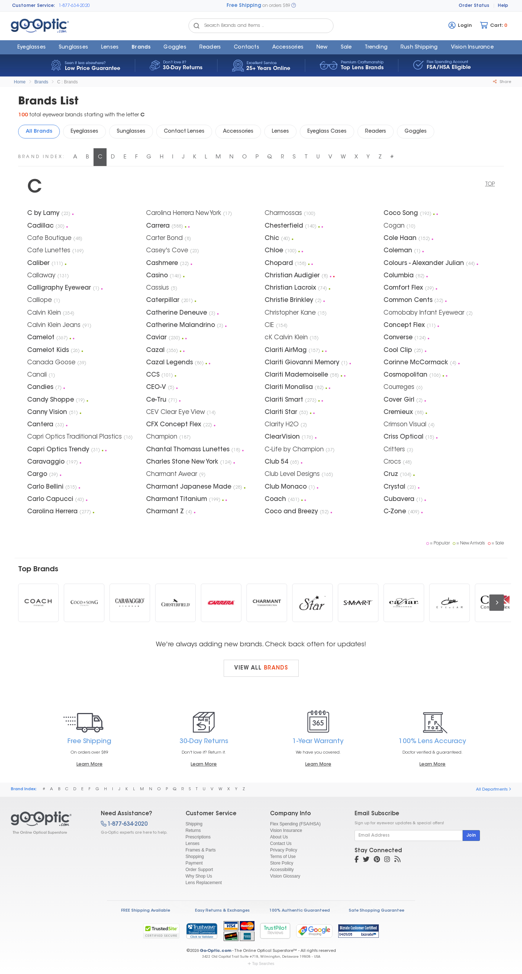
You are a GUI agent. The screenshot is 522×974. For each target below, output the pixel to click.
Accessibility (282, 869)
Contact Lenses (184, 131)
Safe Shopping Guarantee (376, 911)
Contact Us (280, 843)
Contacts (246, 47)
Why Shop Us (199, 876)
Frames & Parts (201, 850)
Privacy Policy (283, 850)
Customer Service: (33, 6)
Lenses (110, 47)
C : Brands (67, 81)
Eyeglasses (31, 47)
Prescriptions (198, 837)
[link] (201, 931)
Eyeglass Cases (327, 131)
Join (471, 835)
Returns (193, 830)
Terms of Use (283, 856)
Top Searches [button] (261, 964)
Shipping (194, 823)
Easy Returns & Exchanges (222, 911)
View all (261, 668)
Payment (194, 863)
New (322, 47)
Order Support (199, 869)
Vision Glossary (285, 876)
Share (502, 82)
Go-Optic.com (215, 951)
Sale (346, 47)
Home (19, 81)
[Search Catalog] (196, 26)
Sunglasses (73, 47)
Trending (376, 47)
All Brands (39, 131)
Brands (141, 47)
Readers (210, 47)
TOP (490, 184)
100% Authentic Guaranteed (299, 911)
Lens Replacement (204, 882)
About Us (279, 837)
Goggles (174, 47)
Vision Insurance (286, 830)
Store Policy (281, 863)
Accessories (287, 47)
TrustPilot (275, 930)
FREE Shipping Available (145, 911)
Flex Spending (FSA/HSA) (295, 823)
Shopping (195, 856)
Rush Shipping (419, 47)
